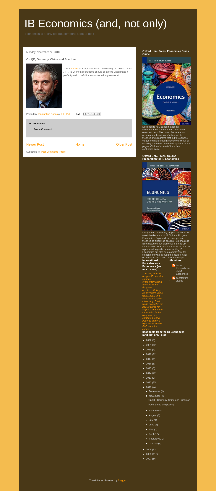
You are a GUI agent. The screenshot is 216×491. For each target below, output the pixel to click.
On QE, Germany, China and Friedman (169, 400)
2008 (149, 454)
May (151, 429)
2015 (149, 368)
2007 (149, 458)
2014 (149, 373)
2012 (149, 382)
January (153, 443)
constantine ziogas (182, 279)
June (152, 424)
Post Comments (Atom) (53, 151)
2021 (149, 345)
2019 (149, 349)
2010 (149, 387)
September (155, 410)
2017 (149, 359)
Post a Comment (43, 129)
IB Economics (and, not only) (96, 23)
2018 (149, 354)
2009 (149, 449)
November (155, 396)
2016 (149, 363)
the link (75, 68)
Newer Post (35, 144)
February (154, 438)
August (153, 415)
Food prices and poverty (161, 404)
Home (80, 144)
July (151, 420)
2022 (149, 340)
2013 (149, 377)
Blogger (122, 480)
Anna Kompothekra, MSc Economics (183, 269)
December (155, 391)
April (152, 434)
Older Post (124, 144)
